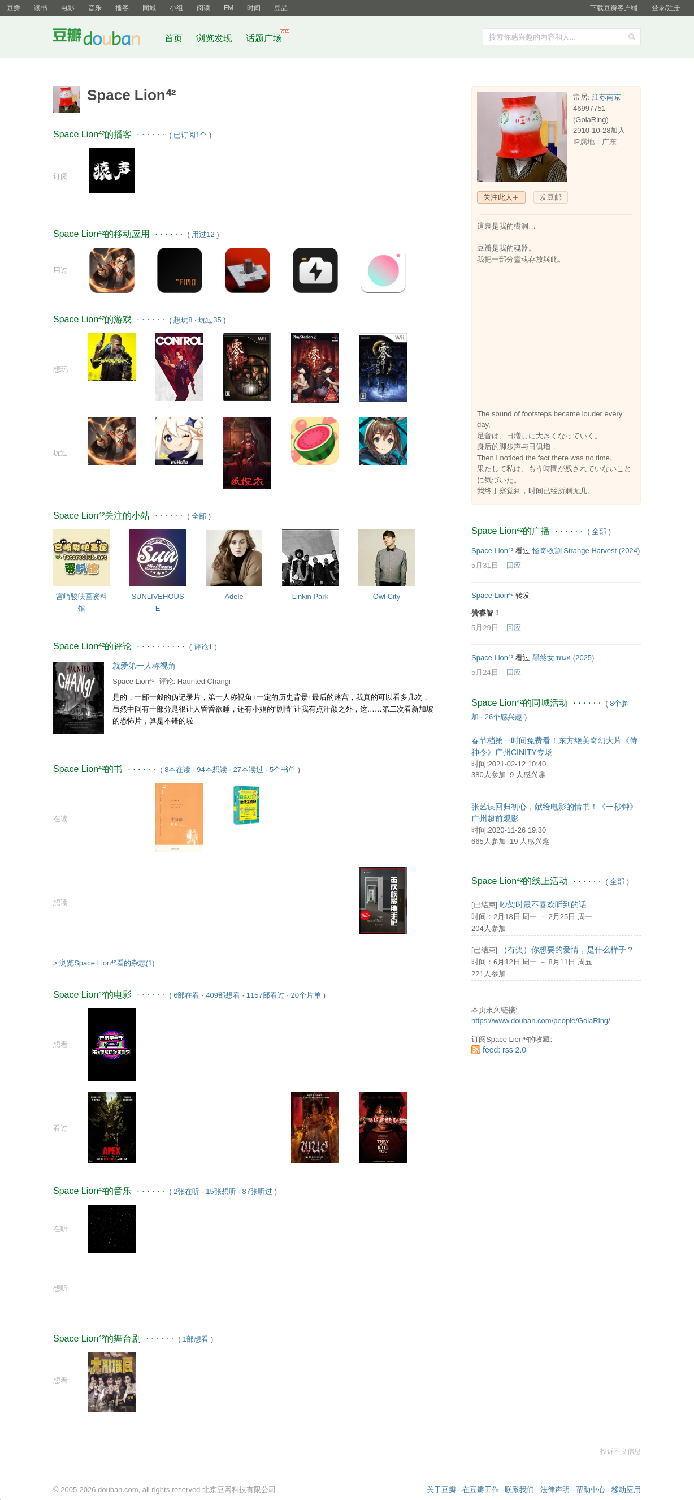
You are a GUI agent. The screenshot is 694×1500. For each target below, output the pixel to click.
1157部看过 (265, 995)
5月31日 (484, 565)
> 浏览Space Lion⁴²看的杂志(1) (103, 963)
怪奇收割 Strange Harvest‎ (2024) (586, 550)
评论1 (203, 647)
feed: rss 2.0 (504, 1049)
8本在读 (177, 769)
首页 (173, 38)
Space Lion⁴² (133, 681)
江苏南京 (606, 97)
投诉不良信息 (620, 1451)
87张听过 (257, 1191)
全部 (199, 516)
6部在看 (186, 995)
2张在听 (186, 1191)
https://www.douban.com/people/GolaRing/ (540, 1020)
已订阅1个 (190, 135)
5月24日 (484, 672)
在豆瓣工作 (480, 1489)
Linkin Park (310, 596)
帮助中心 (590, 1489)
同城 (149, 8)
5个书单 (283, 769)
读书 (40, 8)
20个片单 (306, 995)
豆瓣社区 (105, 39)
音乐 (95, 8)
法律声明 (555, 1489)
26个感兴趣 (503, 717)
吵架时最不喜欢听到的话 (543, 904)
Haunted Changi (204, 681)
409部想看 (223, 995)
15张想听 (221, 1191)
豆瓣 (13, 8)
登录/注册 (666, 8)
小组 (176, 8)
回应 (513, 565)
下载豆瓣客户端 (613, 8)
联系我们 (519, 1489)
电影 (68, 8)
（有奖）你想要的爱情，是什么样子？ (567, 949)
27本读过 (248, 769)
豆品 (281, 8)
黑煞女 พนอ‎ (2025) (563, 657)
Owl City (386, 596)
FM (228, 8)
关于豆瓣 (441, 1489)
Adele (233, 596)
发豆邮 (551, 197)
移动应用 (626, 1489)
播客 (122, 8)
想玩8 (183, 320)
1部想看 (196, 1339)
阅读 (203, 8)
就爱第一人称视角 (144, 665)
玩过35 (209, 320)
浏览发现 (215, 38)
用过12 (203, 234)
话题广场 (264, 38)
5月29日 (484, 627)
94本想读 (212, 769)
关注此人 (498, 197)
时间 (254, 8)
